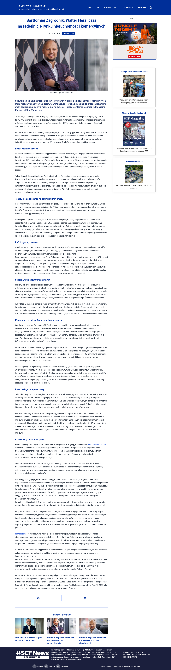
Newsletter (93, 8)
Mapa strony (105, 666)
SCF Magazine (111, 7)
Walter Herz (68, 33)
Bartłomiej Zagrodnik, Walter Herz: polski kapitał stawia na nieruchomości (60, 640)
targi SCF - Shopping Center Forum (76, 652)
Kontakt (142, 8)
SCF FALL (129, 7)
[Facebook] (38, 598)
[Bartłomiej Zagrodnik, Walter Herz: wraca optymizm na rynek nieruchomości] (93, 626)
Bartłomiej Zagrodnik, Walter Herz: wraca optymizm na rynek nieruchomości (92, 640)
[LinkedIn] (85, 598)
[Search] (151, 7)
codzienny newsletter (81, 655)
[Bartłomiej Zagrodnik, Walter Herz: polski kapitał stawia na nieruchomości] (61, 626)
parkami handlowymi (96, 444)
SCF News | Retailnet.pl (32, 5)
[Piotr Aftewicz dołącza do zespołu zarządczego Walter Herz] (29, 626)
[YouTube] (49, 666)
